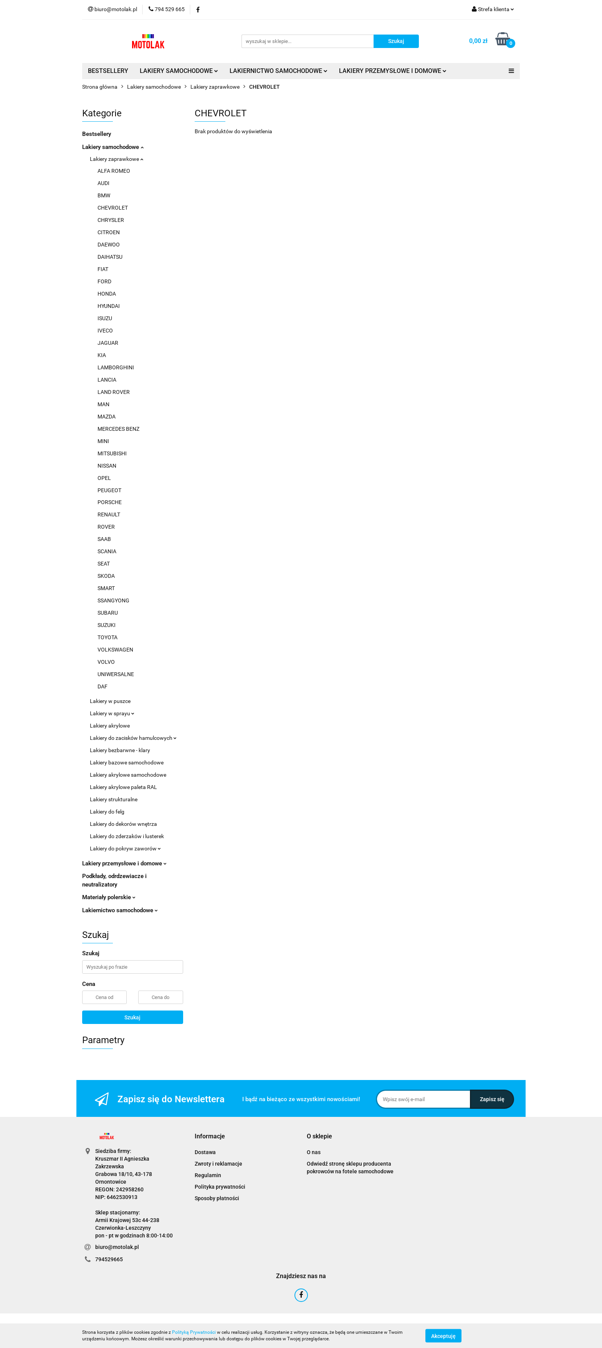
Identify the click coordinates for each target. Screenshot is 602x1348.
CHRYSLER (111, 220)
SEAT (104, 564)
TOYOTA (107, 637)
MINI (103, 441)
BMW (104, 195)
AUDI (103, 183)
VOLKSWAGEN (115, 650)
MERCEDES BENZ (118, 429)
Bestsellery (96, 134)
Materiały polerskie (109, 897)
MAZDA (107, 416)
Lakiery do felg (107, 812)
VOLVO (106, 662)
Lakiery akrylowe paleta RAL (123, 787)
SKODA (106, 576)
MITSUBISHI (112, 453)
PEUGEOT (109, 490)
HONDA (107, 294)
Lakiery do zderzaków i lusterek (127, 836)
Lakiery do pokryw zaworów (125, 848)
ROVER (106, 527)
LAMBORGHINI (116, 367)
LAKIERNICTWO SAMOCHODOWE (278, 70)
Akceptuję (443, 1336)
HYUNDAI (109, 306)
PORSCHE (110, 502)
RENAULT (109, 514)
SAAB (104, 539)
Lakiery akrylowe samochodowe (128, 775)
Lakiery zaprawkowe (116, 159)
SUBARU (108, 613)
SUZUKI (107, 625)
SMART (106, 588)
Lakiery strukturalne (113, 799)
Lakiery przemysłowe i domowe (124, 863)
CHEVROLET (113, 208)
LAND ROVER (114, 392)
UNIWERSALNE (116, 674)
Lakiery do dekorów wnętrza (123, 824)
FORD (104, 281)
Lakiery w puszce (110, 701)
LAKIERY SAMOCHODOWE (179, 70)
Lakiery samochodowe (113, 147)
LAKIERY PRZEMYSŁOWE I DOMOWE (393, 70)
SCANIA (107, 551)
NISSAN (107, 466)
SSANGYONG (113, 600)
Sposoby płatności (217, 1198)
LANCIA (107, 380)
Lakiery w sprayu (112, 713)
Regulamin (208, 1175)
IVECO (105, 330)
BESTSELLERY (108, 70)
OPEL (104, 478)
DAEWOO (109, 244)
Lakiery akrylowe (110, 726)
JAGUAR (108, 343)
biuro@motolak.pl (117, 1247)
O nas (314, 1152)
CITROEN (109, 232)
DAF (103, 686)
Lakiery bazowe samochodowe (127, 762)
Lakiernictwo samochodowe (120, 910)
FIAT (103, 269)
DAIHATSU (110, 257)
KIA (102, 355)
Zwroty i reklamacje (218, 1164)
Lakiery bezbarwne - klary (120, 750)
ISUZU (105, 318)
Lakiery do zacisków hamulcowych (133, 738)
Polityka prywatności (220, 1187)
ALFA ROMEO (114, 171)
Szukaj (132, 1017)
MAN (103, 404)
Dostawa (205, 1152)
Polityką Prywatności (194, 1332)
